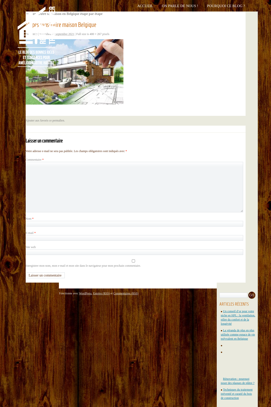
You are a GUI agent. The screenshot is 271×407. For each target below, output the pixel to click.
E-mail (31, 233)
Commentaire (35, 159)
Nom (30, 218)
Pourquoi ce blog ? (226, 6)
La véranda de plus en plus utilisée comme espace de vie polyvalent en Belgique (238, 334)
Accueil (145, 6)
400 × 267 (96, 34)
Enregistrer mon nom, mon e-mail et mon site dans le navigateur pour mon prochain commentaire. (83, 265)
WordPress (85, 293)
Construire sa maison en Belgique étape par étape (64, 14)
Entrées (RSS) (101, 293)
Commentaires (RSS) (125, 293)
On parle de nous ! (180, 6)
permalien (58, 120)
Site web (31, 247)
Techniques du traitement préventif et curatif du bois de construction (237, 394)
